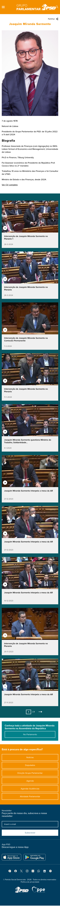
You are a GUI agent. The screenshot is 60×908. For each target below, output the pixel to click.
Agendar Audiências (30, 790)
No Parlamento (30, 736)
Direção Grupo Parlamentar (30, 774)
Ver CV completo (10, 189)
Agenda (30, 782)
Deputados (30, 766)
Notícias (30, 759)
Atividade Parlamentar (30, 798)
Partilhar (51, 19)
